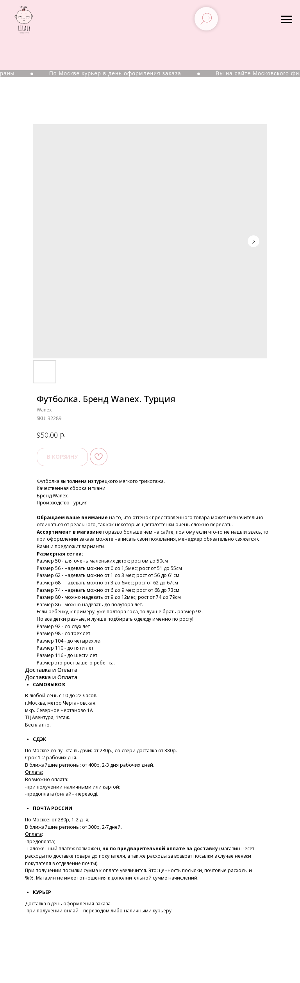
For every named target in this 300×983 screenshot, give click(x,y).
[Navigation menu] (286, 19)
